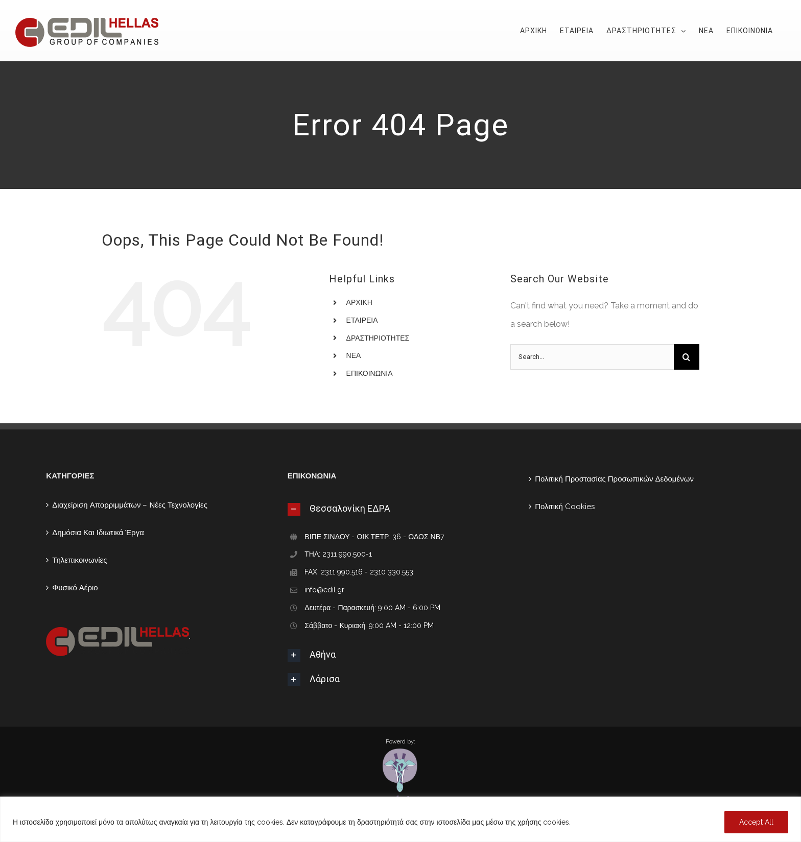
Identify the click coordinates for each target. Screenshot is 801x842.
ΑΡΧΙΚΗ (359, 302)
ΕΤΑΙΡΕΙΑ (362, 320)
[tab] (400, 508)
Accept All (756, 822)
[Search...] (592, 357)
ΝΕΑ (353, 355)
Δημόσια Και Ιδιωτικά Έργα (98, 532)
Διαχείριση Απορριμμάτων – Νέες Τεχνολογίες (129, 505)
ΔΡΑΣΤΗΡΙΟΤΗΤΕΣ (378, 338)
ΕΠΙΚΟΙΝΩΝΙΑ (369, 373)
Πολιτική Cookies (565, 506)
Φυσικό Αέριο (75, 587)
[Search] (686, 357)
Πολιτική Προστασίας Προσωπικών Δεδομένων (614, 479)
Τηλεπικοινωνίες (79, 560)
